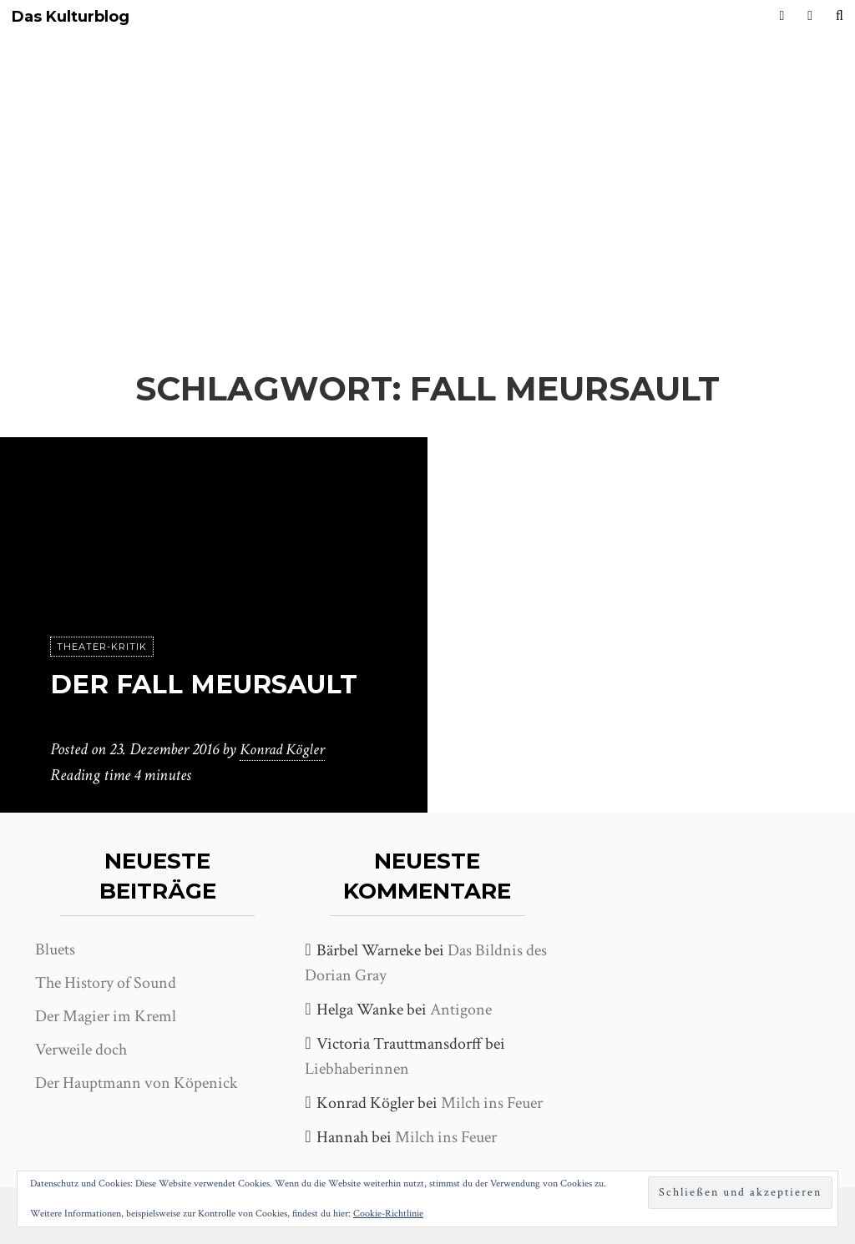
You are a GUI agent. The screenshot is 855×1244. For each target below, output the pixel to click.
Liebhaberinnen (357, 1069)
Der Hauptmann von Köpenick (136, 1083)
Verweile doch (81, 1049)
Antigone (461, 1009)
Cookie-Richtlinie (388, 1213)
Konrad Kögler (285, 750)
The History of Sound (105, 983)
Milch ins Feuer (492, 1103)
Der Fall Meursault (211, 684)
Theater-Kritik (102, 647)
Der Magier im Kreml (105, 1016)
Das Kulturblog (70, 17)
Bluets (55, 949)
